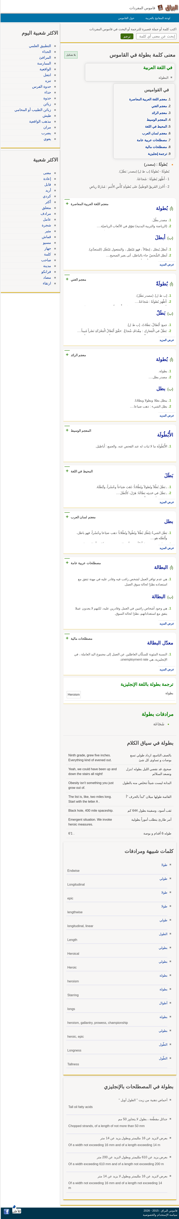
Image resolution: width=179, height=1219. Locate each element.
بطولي (162, 948)
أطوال (163, 1003)
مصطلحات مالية (155, 147)
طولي (163, 878)
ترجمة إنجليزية (156, 153)
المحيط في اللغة (155, 126)
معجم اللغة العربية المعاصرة (147, 99)
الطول (162, 934)
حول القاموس (126, 18)
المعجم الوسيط (156, 119)
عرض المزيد (166, 264)
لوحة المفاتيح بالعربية (157, 18)
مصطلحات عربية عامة (151, 140)
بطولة (163, 975)
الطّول (162, 1044)
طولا (164, 865)
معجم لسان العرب (153, 133)
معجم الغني (158, 106)
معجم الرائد (158, 113)
